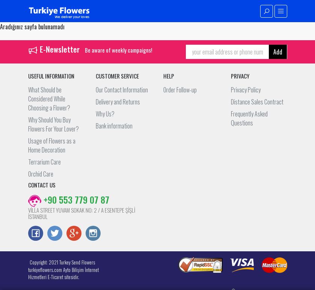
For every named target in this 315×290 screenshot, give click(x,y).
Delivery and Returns (118, 101)
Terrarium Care (44, 161)
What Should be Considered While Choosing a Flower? (49, 98)
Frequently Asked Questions (249, 118)
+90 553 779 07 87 (68, 199)
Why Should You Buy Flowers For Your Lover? (53, 124)
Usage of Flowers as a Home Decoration (51, 145)
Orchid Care (40, 173)
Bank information (114, 125)
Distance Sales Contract (257, 101)
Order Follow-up (180, 89)
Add (277, 51)
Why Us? (105, 113)
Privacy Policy (246, 89)
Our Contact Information (122, 89)
